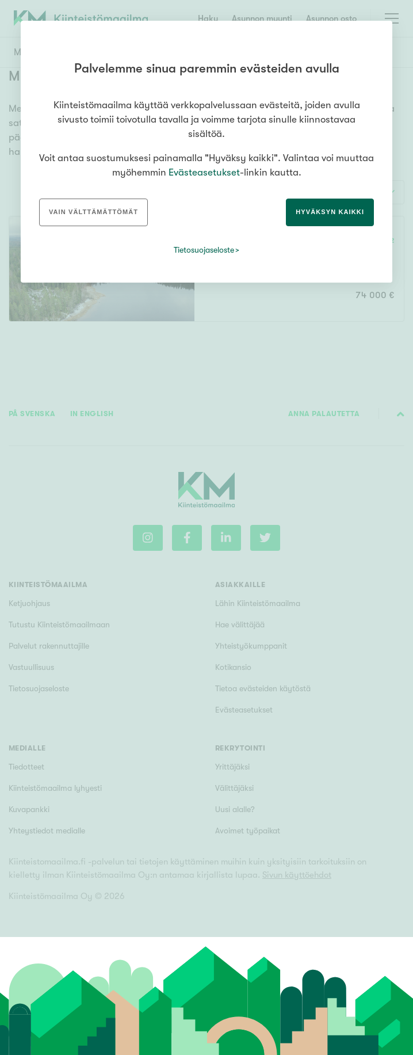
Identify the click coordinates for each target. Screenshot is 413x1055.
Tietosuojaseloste (204, 249)
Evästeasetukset (204, 172)
